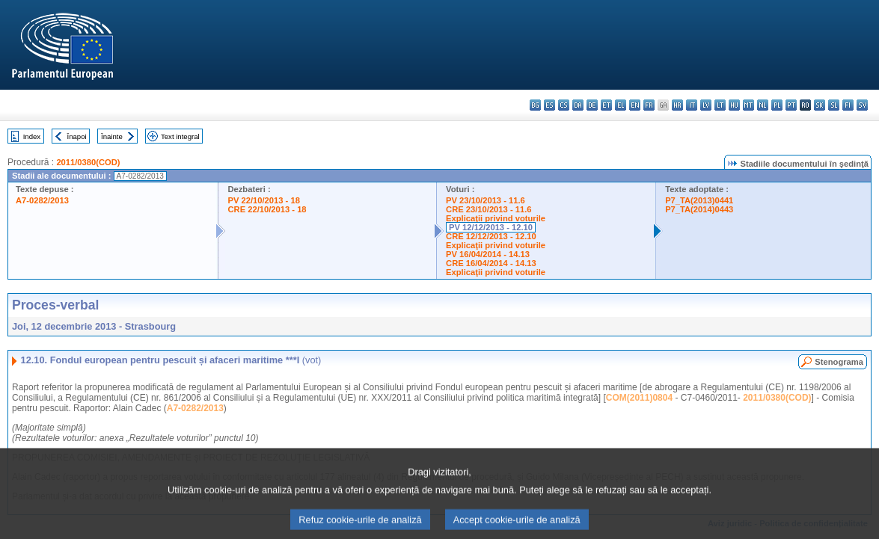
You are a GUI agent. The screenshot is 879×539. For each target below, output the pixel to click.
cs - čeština (563, 105)
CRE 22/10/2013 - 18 (266, 209)
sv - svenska (862, 105)
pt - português (791, 105)
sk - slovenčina (819, 105)
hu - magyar (734, 105)
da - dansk (578, 105)
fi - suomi (848, 105)
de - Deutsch (592, 105)
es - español (549, 105)
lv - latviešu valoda (705, 105)
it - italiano (691, 105)
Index (31, 136)
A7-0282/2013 (42, 200)
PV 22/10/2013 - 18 (263, 200)
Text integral (180, 136)
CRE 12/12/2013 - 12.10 (491, 236)
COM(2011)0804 (639, 397)
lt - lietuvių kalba (720, 105)
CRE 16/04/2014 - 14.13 (491, 263)
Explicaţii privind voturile (495, 218)
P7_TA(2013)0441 (699, 200)
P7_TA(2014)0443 (699, 209)
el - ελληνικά (620, 105)
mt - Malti (748, 105)
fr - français (649, 105)
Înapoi (77, 136)
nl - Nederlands (762, 105)
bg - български (535, 105)
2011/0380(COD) (88, 162)
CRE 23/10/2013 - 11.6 (488, 209)
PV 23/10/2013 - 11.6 (485, 200)
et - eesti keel (606, 105)
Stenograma (839, 361)
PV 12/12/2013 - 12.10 (491, 227)
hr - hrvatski (677, 105)
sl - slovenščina (833, 105)
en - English (634, 105)
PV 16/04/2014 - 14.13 (488, 254)
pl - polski (776, 105)
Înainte (112, 136)
